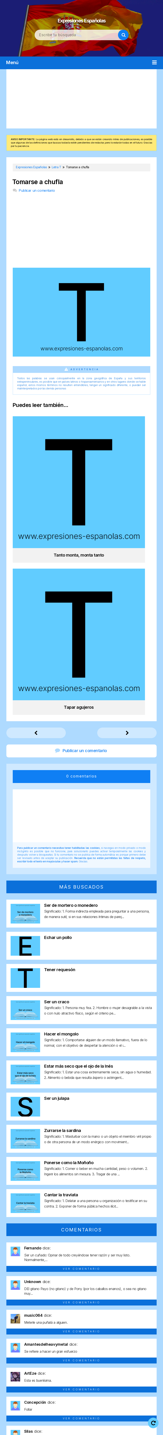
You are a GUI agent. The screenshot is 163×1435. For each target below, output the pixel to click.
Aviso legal (92, 1422)
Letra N (45, 1374)
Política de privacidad (126, 1422)
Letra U (147, 1374)
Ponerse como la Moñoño (68, 945)
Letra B (31, 1367)
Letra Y (81, 1382)
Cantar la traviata (61, 977)
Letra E (75, 1367)
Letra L (15, 1374)
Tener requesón (59, 752)
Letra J (145, 1367)
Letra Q (89, 1374)
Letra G (103, 1367)
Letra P (74, 1374)
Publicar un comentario (37, 190)
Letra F (89, 1367)
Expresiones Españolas (82, 17)
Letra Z (96, 1382)
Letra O (60, 1374)
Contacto (101, 1428)
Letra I (132, 1367)
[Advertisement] (81, 98)
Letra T (132, 1374)
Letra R (103, 1374)
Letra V (67, 1382)
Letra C (46, 1367)
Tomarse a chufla (37, 182)
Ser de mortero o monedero (71, 687)
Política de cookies (69, 1428)
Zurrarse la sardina (62, 912)
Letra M (30, 1374)
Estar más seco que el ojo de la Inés (78, 848)
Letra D (61, 1367)
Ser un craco (56, 784)
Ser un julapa (56, 880)
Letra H (118, 1367)
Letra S (117, 1374)
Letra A (17, 1367)
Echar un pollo (58, 719)
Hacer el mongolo (61, 816)
